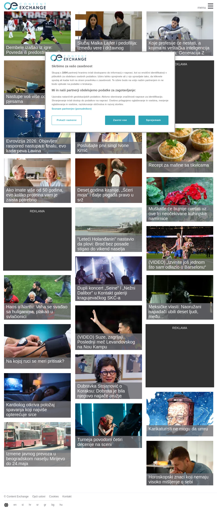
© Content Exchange (16, 496)
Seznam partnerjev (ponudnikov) (72, 108)
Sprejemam (153, 120)
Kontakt (66, 496)
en (15, 504)
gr (45, 504)
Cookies (54, 496)
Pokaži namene (67, 120)
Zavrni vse (120, 120)
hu (61, 504)
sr (38, 504)
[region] (110, 92)
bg (52, 504)
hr (30, 504)
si (23, 504)
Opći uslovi (38, 496)
